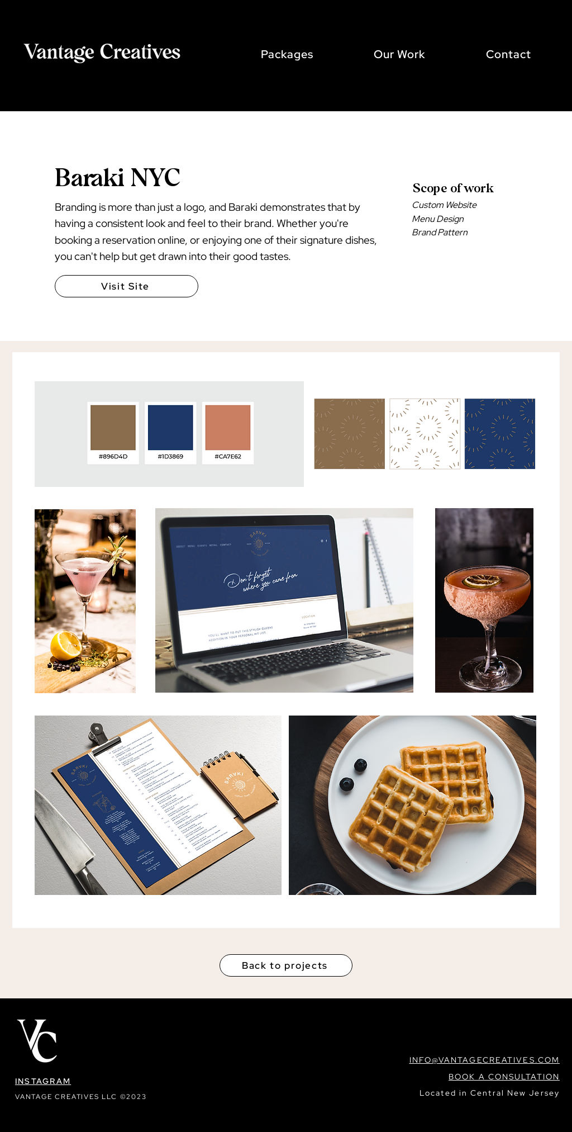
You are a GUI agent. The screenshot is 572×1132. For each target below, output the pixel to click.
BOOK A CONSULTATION (504, 1077)
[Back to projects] (286, 965)
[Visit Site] (126, 286)
